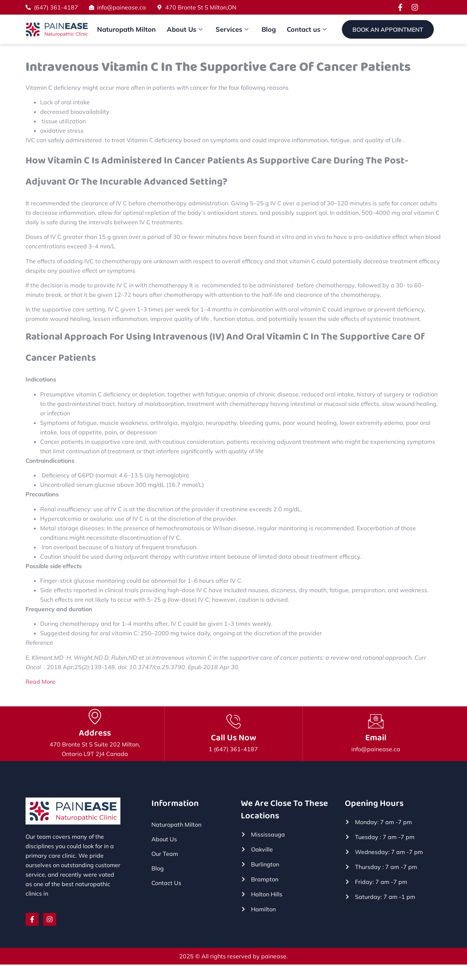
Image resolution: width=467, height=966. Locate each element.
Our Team (164, 854)
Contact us (307, 29)
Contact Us (166, 884)
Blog (269, 29)
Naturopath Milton (126, 29)
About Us (184, 29)
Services (232, 29)
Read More (40, 682)
